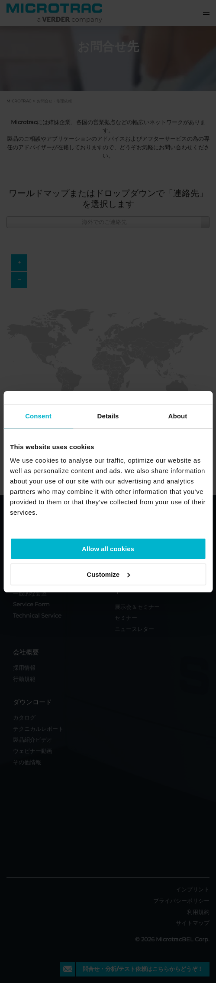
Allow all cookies (108, 548)
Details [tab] (108, 416)
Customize (108, 574)
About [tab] (177, 416)
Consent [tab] (38, 416)
